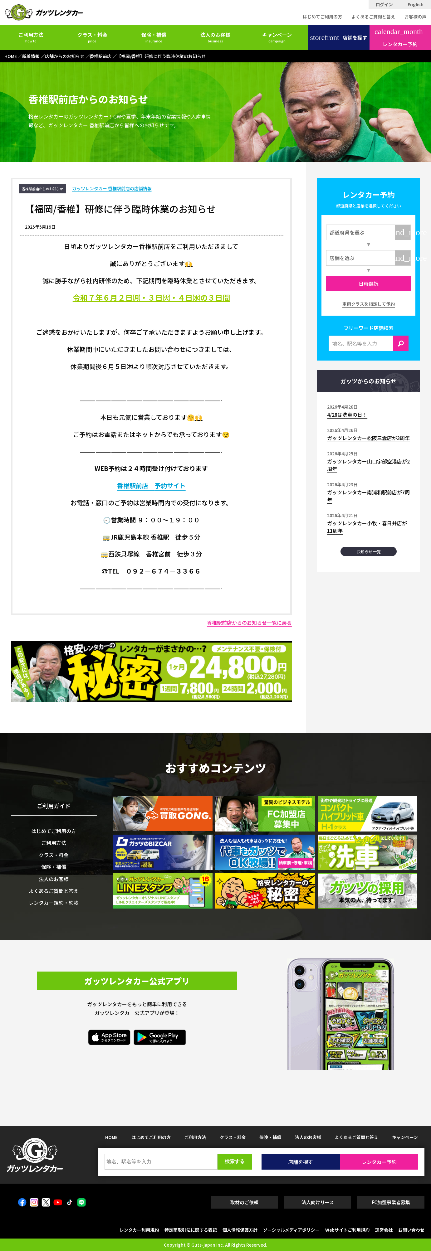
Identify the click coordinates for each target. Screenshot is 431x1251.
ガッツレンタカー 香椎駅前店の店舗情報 (112, 188)
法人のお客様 (215, 37)
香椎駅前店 (135, 485)
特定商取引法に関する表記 (190, 1230)
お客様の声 (415, 16)
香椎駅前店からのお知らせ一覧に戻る (249, 622)
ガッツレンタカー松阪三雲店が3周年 (368, 438)
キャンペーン (277, 37)
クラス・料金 (92, 37)
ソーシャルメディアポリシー (291, 1230)
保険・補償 (153, 37)
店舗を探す (338, 37)
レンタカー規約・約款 (54, 902)
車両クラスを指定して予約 (368, 304)
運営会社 (384, 1230)
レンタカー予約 (399, 38)
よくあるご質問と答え (373, 16)
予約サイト (170, 485)
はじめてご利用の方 (322, 16)
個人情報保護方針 (240, 1230)
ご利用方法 (30, 37)
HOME (111, 1137)
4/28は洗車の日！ (347, 414)
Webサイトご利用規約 (347, 1230)
